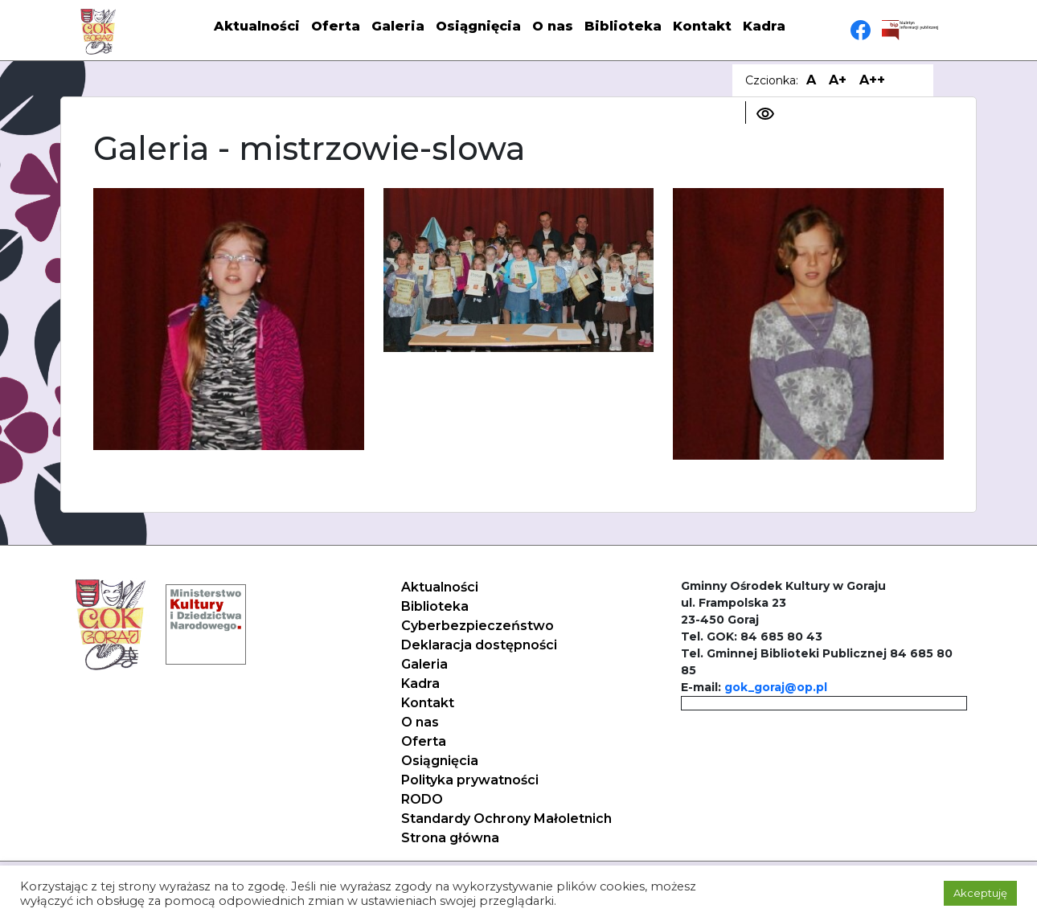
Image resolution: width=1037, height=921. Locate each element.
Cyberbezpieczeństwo (477, 625)
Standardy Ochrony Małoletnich (506, 818)
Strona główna (450, 837)
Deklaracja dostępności (479, 645)
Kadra (764, 26)
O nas (552, 26)
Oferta (335, 26)
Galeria (397, 26)
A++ (872, 80)
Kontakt (702, 26)
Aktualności (257, 26)
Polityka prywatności (470, 780)
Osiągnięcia (478, 26)
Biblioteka (623, 26)
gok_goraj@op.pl (775, 687)
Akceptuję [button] (980, 892)
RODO (422, 799)
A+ (837, 80)
